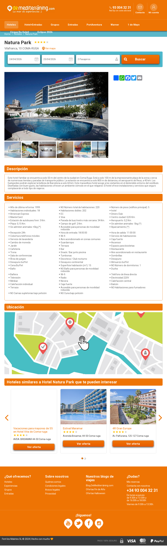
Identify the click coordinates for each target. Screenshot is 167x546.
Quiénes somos (53, 482)
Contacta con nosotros (138, 486)
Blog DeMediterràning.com (99, 486)
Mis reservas (133, 482)
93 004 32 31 (122, 7)
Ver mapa (50, 49)
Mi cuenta (154, 12)
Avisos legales (52, 490)
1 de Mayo (134, 24)
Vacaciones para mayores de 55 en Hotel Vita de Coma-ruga (33, 430)
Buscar (140, 60)
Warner (115, 24)
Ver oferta (34, 447)
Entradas (73, 24)
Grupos (55, 24)
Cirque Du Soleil (19, 32)
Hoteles (11, 24)
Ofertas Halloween (95, 493)
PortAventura (94, 24)
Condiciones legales (55, 486)
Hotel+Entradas (33, 24)
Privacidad (50, 494)
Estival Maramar (73, 428)
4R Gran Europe (122, 428)
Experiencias (10, 486)
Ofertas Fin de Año (95, 490)
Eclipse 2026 (45, 32)
